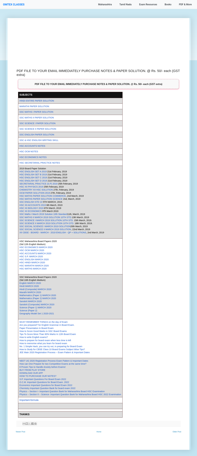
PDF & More (185, 4)
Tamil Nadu (125, 4)
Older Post (177, 432)
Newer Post (20, 432)
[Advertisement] (98, 41)
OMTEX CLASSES (13, 4)
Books (168, 4)
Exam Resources (148, 4)
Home (98, 432)
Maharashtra (105, 4)
